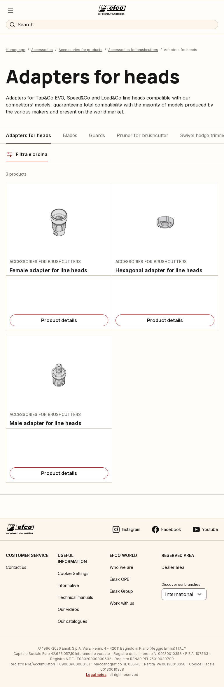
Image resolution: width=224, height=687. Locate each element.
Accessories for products (80, 50)
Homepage (15, 50)
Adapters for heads (28, 135)
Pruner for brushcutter (142, 135)
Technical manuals (75, 597)
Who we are (121, 567)
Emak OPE (119, 579)
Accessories (42, 50)
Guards (97, 135)
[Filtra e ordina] (27, 154)
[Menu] (10, 10)
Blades (70, 135)
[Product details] (59, 320)
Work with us (122, 603)
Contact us (16, 567)
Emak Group (121, 591)
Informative (68, 585)
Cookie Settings (73, 573)
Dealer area (173, 567)
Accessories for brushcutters (133, 50)
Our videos (68, 609)
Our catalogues (72, 621)
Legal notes (96, 674)
